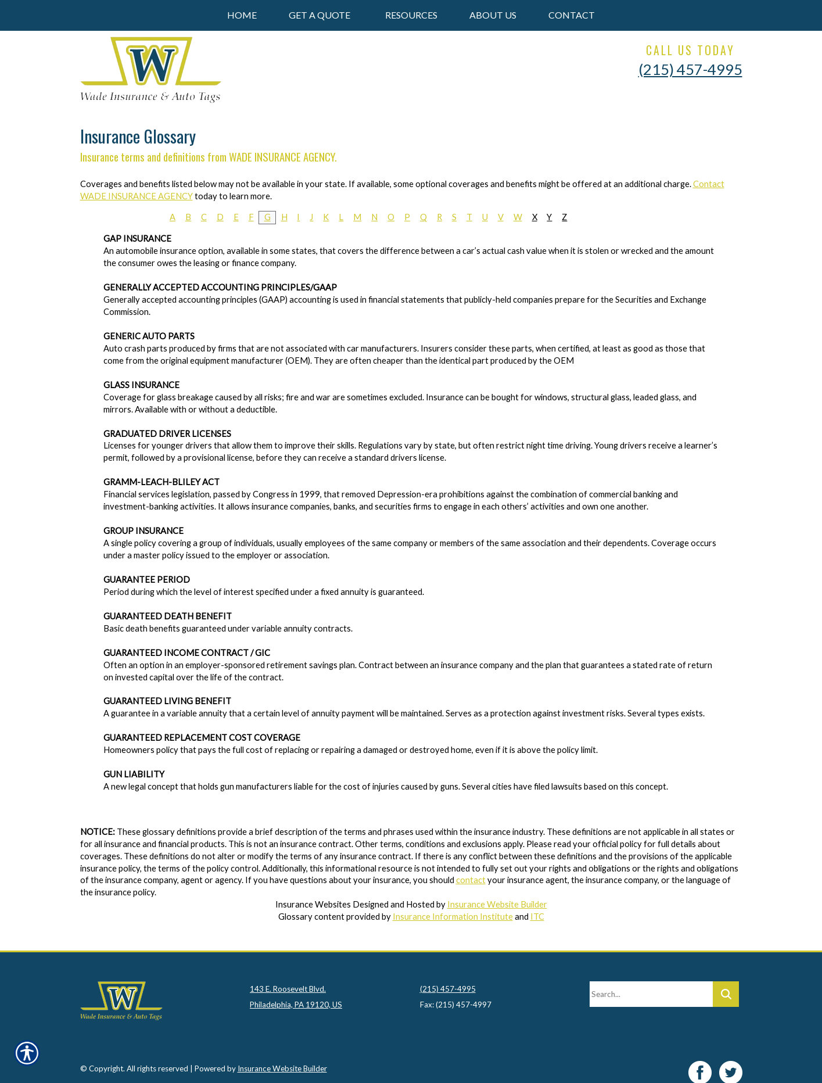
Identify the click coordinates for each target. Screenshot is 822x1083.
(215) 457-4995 (690, 69)
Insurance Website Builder (497, 904)
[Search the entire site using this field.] (651, 981)
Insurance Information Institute (453, 916)
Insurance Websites (313, 904)
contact (471, 880)
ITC (537, 916)
